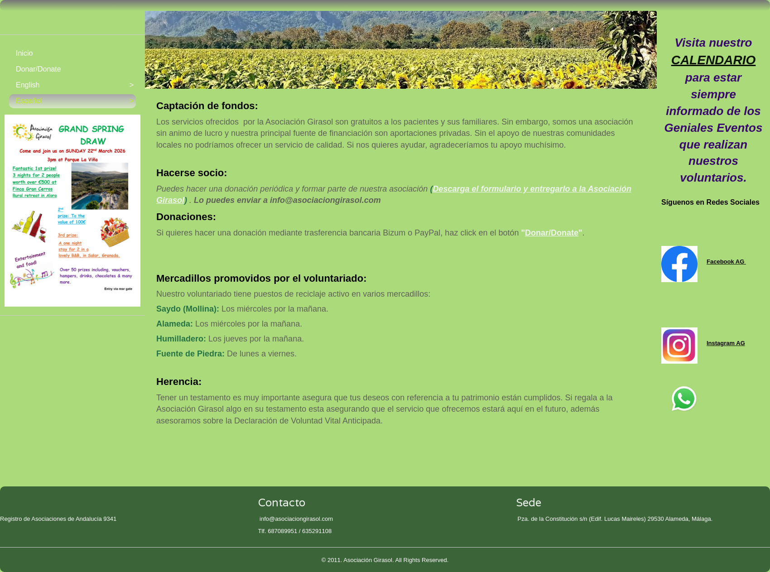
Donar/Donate (551, 232)
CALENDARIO (713, 60)
